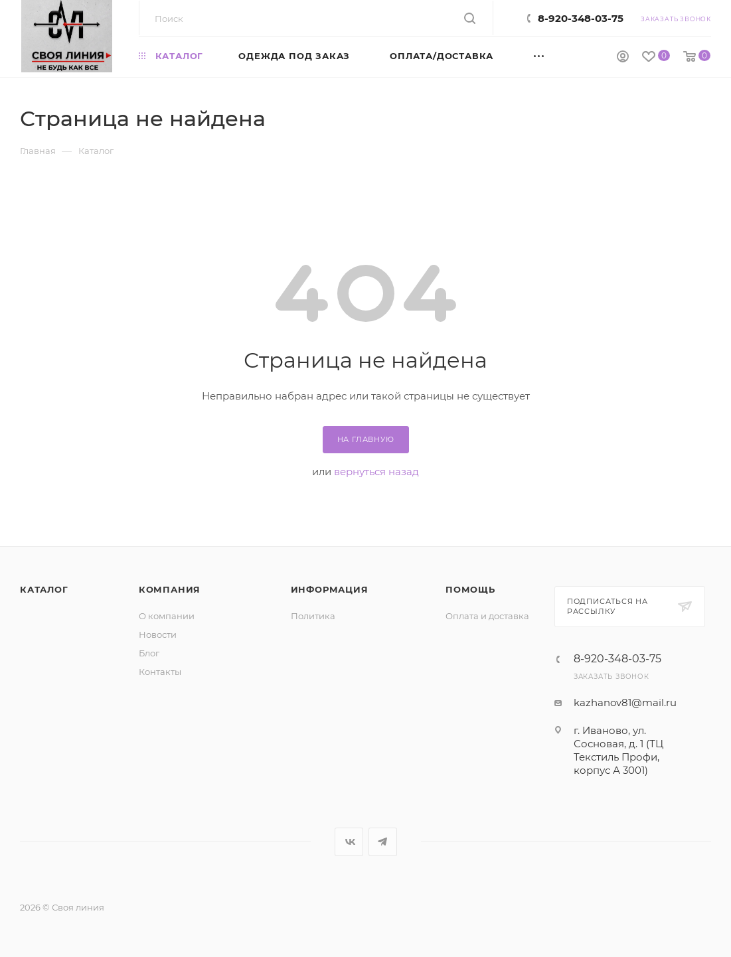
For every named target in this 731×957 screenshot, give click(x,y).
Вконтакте (349, 842)
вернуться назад (376, 471)
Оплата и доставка (487, 616)
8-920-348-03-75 (580, 18)
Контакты (160, 671)
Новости (158, 634)
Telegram (382, 842)
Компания (170, 589)
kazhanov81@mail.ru (625, 702)
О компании (167, 616)
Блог (149, 653)
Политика (313, 616)
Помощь (470, 589)
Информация (329, 589)
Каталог (44, 589)
